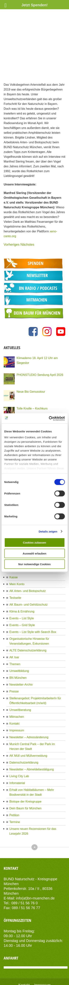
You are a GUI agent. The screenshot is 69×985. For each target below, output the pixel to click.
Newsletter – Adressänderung (28, 713)
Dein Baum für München (25, 784)
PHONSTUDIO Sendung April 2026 (40, 350)
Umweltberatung (20, 685)
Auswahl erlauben (34, 553)
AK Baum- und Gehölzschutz (28, 580)
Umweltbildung (19, 646)
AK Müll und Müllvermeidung (28, 731)
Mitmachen (16, 692)
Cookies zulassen (34, 542)
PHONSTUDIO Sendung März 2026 (40, 401)
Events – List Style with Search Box (32, 607)
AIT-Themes (49, 974)
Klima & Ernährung (21, 587)
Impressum (16, 706)
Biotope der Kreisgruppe (25, 777)
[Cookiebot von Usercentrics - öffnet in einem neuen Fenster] (49, 418)
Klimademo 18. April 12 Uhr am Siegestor (37, 336)
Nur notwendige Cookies (34, 564)
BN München (18, 653)
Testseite (15, 573)
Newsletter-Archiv (21, 660)
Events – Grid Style (22, 600)
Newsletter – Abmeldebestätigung (31, 745)
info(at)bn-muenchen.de (35, 874)
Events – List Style (21, 594)
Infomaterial (17, 758)
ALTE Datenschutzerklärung (27, 626)
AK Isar (14, 633)
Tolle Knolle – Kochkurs (32, 384)
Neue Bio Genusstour (31, 367)
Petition (14, 791)
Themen (14, 639)
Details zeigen (48, 531)
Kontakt (14, 699)
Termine (14, 797)
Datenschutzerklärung (23, 738)
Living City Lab (19, 752)
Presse (14, 667)
